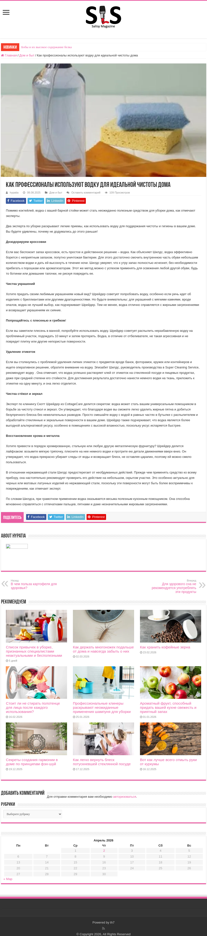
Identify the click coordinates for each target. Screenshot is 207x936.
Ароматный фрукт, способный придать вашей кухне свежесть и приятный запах (168, 707)
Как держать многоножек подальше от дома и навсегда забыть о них (103, 649)
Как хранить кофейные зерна (165, 647)
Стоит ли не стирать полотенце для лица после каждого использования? (33, 707)
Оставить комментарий (85, 192)
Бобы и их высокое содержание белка (46, 47)
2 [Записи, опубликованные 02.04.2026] (104, 850)
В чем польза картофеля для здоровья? (36, 584)
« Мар (7, 879)
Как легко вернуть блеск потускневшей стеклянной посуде (102, 762)
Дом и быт (26, 55)
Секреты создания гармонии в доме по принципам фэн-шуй (32, 762)
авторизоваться (124, 796)
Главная (9, 55)
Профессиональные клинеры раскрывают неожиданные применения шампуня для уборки (102, 707)
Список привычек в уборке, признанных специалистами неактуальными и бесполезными (34, 651)
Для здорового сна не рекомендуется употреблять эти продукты (171, 586)
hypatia (14, 192)
